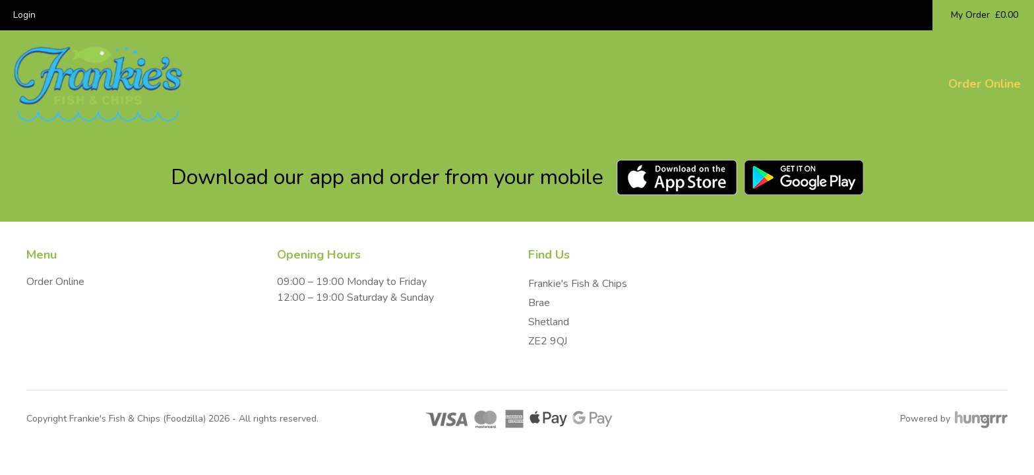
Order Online (984, 84)
